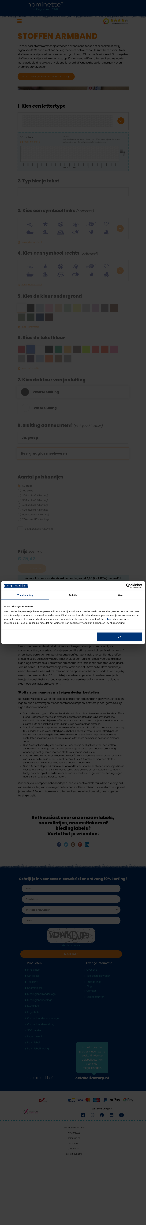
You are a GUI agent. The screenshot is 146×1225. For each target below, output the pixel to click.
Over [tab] (121, 595)
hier (109, 619)
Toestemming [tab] (25, 595)
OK (119, 636)
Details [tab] (73, 595)
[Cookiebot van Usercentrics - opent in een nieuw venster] (128, 585)
